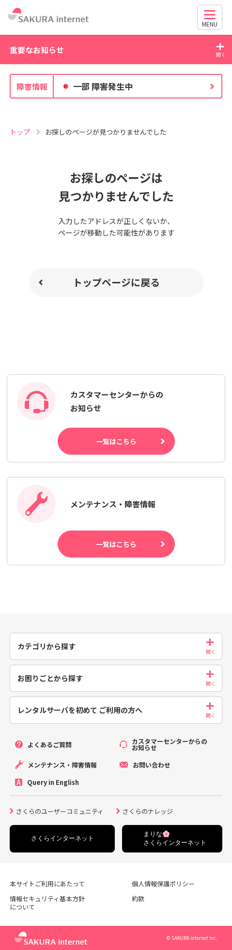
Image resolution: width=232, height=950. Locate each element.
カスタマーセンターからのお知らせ (169, 744)
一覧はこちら (116, 441)
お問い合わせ (151, 765)
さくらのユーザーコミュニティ (60, 810)
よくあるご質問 (50, 744)
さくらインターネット (62, 838)
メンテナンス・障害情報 (62, 765)
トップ (20, 132)
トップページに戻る (116, 282)
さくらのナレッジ (148, 810)
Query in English (53, 782)
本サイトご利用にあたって (47, 884)
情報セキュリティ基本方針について (47, 903)
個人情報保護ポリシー (163, 884)
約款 (138, 899)
